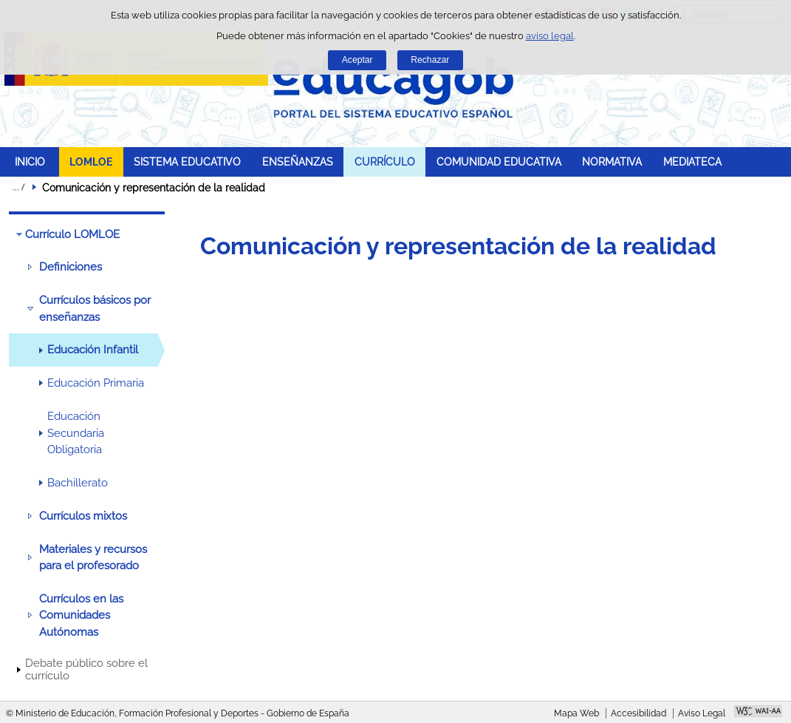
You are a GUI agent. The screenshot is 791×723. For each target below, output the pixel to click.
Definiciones (70, 267)
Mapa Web (576, 713)
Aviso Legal (701, 713)
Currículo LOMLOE (72, 234)
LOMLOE (90, 161)
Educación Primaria (95, 383)
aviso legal (550, 35)
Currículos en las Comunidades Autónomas (81, 615)
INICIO (30, 161)
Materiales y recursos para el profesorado (93, 557)
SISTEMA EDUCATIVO (187, 161)
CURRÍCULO (385, 161)
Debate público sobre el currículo (86, 669)
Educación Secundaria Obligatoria (75, 433)
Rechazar (430, 60)
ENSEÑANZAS (297, 161)
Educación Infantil (92, 349)
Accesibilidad (638, 713)
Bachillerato (77, 482)
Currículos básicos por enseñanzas (95, 308)
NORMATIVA (612, 161)
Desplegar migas (18, 187)
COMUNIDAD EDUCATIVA (498, 161)
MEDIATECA (692, 161)
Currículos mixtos (83, 516)
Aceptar (357, 60)
